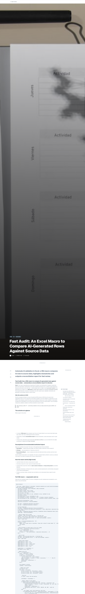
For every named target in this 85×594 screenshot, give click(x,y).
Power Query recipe (38, 391)
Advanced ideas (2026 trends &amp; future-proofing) (68, 436)
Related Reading (68, 441)
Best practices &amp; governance (69, 434)
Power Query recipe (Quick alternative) (67, 427)
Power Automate (31, 443)
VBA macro (23, 435)
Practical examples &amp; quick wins (68, 432)
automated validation (51, 390)
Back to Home (13, 1)
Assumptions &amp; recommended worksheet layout (69, 419)
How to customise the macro (70, 425)
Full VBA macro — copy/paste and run (69, 423)
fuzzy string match (48, 467)
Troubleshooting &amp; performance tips (67, 439)
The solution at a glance (67, 416)
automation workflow (53, 391)
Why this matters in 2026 (69, 415)
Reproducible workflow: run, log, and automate (68, 430)
